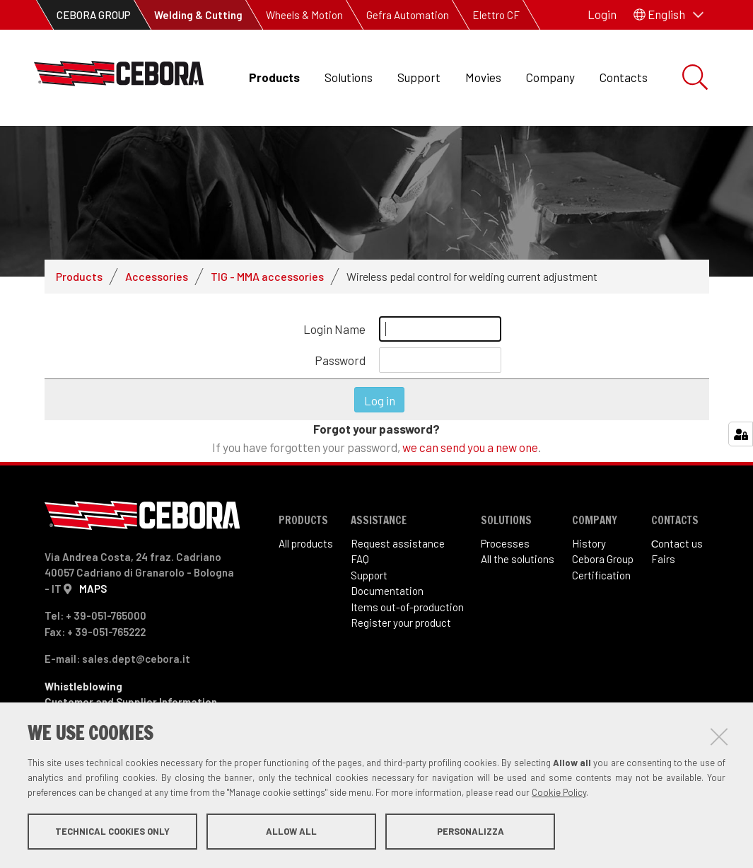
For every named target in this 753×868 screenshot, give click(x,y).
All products (306, 549)
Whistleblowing (83, 691)
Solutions (349, 77)
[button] (668, 15)
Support (418, 77)
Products (274, 77)
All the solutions (517, 565)
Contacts (624, 77)
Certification (601, 580)
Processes (505, 549)
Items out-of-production (407, 612)
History (589, 549)
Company (550, 77)
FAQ (360, 565)
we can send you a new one (470, 453)
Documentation (387, 597)
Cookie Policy (559, 792)
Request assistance (398, 549)
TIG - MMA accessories (267, 282)
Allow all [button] (291, 831)
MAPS (93, 594)
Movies (483, 77)
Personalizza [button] (470, 831)
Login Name (334, 335)
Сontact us (677, 549)
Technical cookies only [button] (112, 831)
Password (340, 366)
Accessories (156, 282)
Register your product (401, 629)
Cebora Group (603, 565)
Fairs (663, 565)
